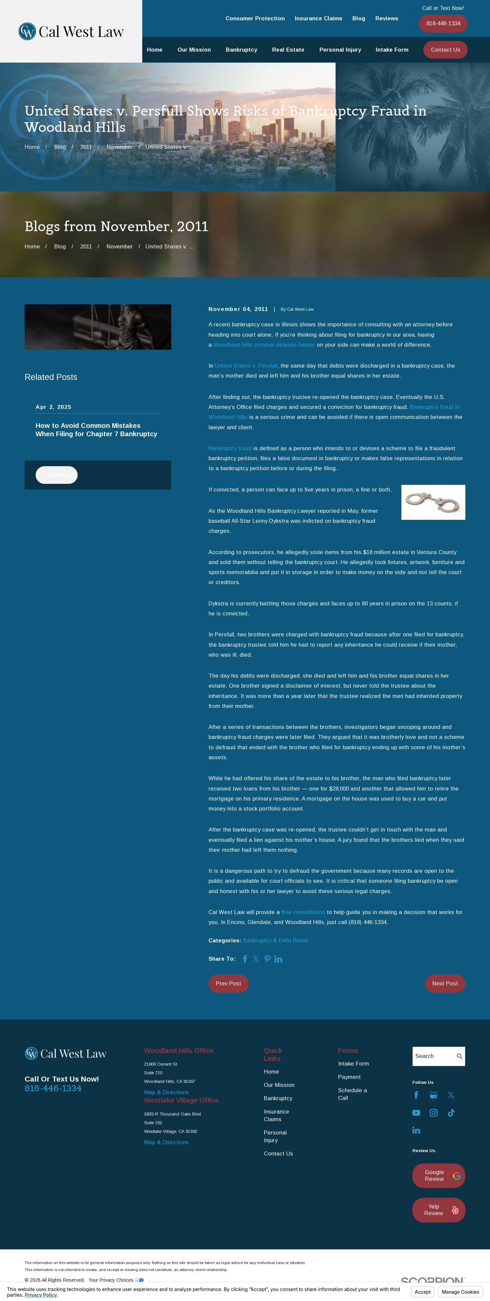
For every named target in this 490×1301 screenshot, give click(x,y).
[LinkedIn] (416, 1130)
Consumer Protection (255, 18)
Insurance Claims (318, 18)
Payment (349, 1077)
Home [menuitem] (155, 50)
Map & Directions (166, 1092)
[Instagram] (433, 1113)
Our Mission (279, 1085)
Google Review (441, 1175)
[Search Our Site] (460, 1056)
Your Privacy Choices (116, 1280)
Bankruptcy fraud (230, 448)
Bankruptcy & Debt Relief (275, 940)
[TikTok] (451, 1113)
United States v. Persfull (246, 366)
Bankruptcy (278, 1098)
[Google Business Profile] (433, 1095)
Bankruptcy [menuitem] (241, 50)
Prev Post (228, 983)
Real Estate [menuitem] (288, 50)
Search (424, 1056)
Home (271, 1072)
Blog (358, 18)
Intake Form (353, 1064)
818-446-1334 (443, 23)
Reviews (386, 18)
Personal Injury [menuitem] (340, 50)
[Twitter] (451, 1095)
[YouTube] (416, 1113)
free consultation (303, 912)
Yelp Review (441, 1209)
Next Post (445, 983)
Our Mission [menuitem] (194, 50)
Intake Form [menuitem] (392, 50)
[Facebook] (416, 1095)
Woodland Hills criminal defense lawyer (264, 345)
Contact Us (445, 50)
